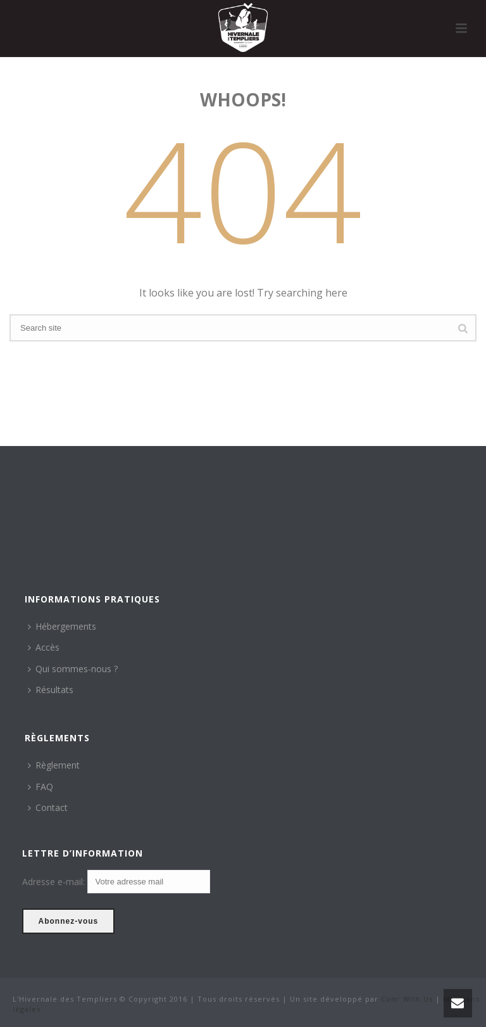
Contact (48, 807)
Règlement (54, 765)
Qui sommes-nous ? (73, 669)
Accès (43, 647)
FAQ (40, 787)
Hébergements (62, 626)
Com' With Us (407, 999)
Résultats (50, 690)
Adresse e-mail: (54, 882)
